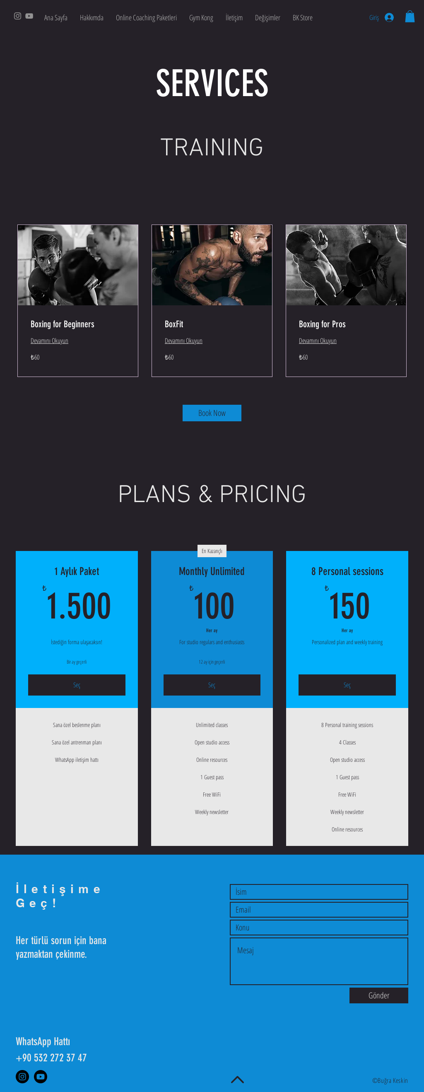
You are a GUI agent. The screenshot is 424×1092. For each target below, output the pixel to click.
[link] (78, 324)
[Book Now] (212, 413)
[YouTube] (29, 16)
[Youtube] (40, 1076)
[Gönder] (378, 995)
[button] (410, 16)
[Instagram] (17, 16)
